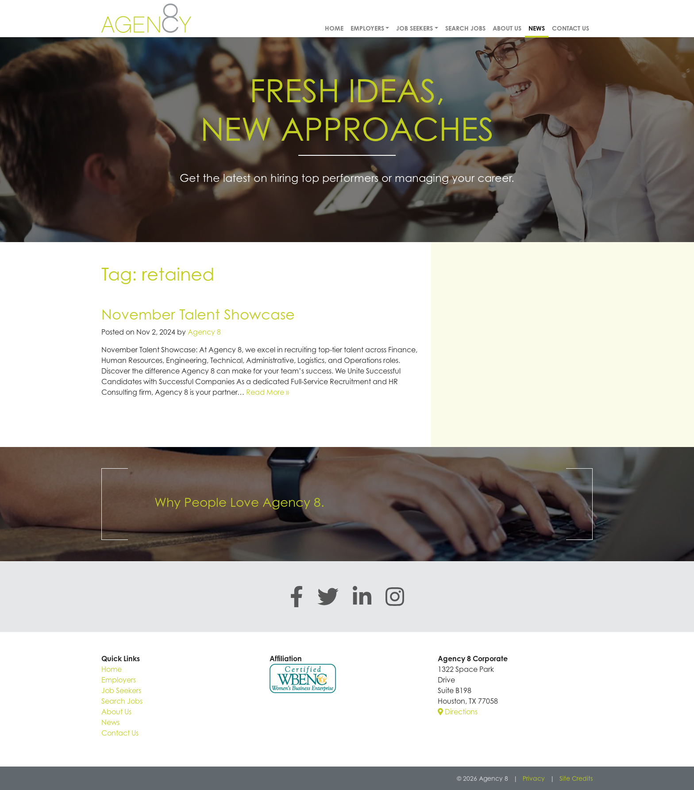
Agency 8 (204, 332)
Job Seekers (414, 28)
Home (334, 28)
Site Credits (576, 778)
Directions (458, 711)
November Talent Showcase (198, 314)
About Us (507, 28)
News (536, 28)
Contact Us (570, 28)
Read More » (267, 392)
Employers (367, 28)
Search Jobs (465, 28)
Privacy (534, 778)
